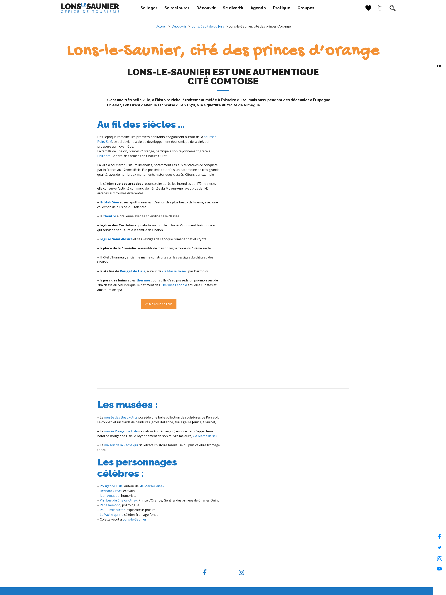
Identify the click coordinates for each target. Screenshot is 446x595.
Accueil (161, 26)
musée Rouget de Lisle (121, 431)
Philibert (103, 156)
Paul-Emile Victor (112, 510)
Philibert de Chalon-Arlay (118, 500)
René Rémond (110, 505)
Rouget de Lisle (132, 271)
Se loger (125, 8)
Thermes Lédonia (174, 285)
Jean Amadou (109, 495)
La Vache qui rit (111, 514)
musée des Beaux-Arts (120, 417)
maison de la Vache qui (121, 445)
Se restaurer (153, 8)
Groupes (282, 8)
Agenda (235, 8)
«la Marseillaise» (174, 271)
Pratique (258, 8)
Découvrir (183, 8)
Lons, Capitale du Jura (208, 26)
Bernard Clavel (111, 491)
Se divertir (210, 8)
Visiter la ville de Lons (158, 304)
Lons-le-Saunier (134, 519)
